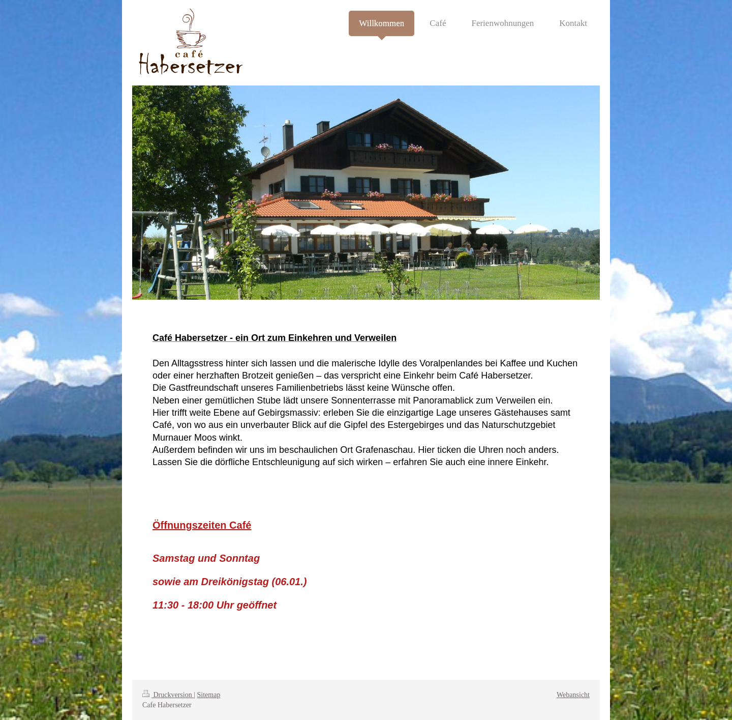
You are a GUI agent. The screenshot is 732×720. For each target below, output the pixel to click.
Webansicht (573, 695)
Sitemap (209, 695)
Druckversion (168, 695)
